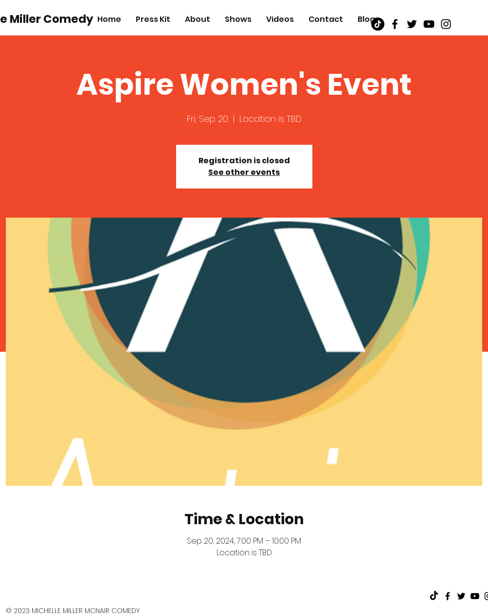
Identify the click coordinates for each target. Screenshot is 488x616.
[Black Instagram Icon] (445, 24)
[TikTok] (377, 24)
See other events (244, 172)
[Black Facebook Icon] (394, 24)
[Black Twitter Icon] (411, 24)
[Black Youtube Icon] (428, 24)
